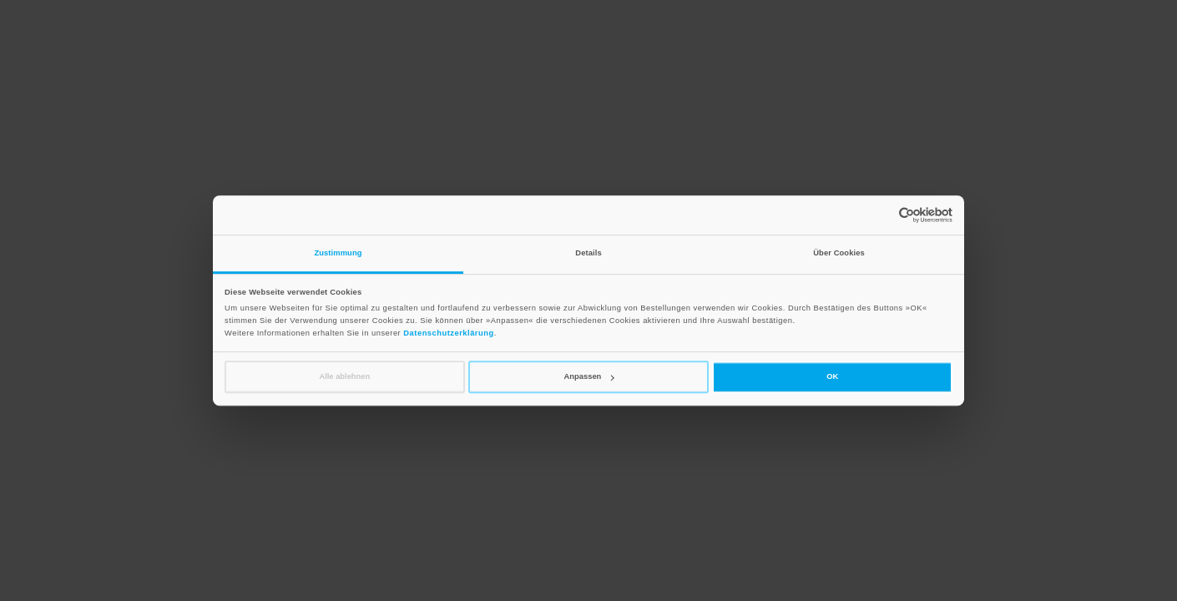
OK (832, 376)
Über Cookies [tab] (839, 253)
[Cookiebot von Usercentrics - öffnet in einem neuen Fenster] (879, 215)
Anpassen (589, 376)
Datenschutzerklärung (448, 334)
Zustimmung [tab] (337, 253)
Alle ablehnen (344, 376)
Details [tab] (588, 253)
